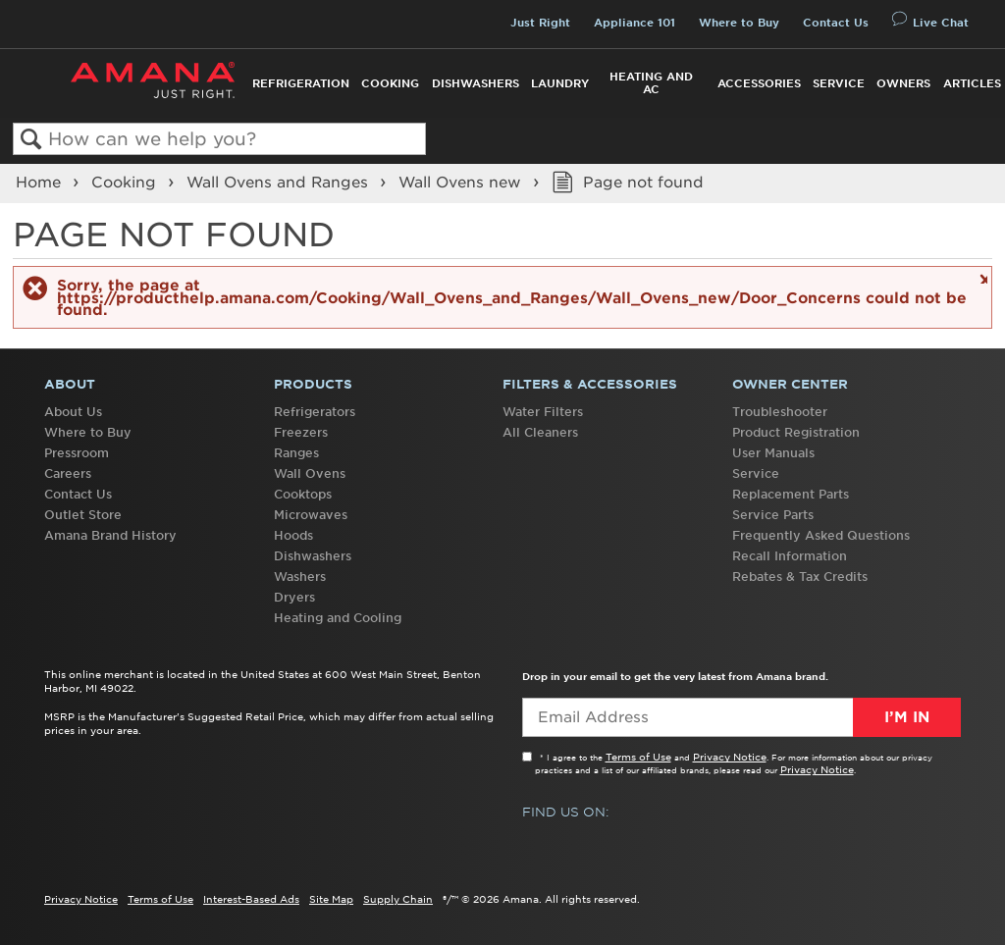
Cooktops (303, 494)
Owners (903, 83)
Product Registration (796, 432)
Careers (67, 473)
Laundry (560, 83)
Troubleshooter (779, 411)
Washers (300, 576)
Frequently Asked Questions (821, 535)
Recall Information (789, 556)
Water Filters (542, 411)
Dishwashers (475, 83)
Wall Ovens (309, 473)
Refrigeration (300, 83)
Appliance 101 (634, 22)
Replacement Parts (790, 494)
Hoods (293, 535)
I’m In (906, 717)
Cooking (390, 83)
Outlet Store (83, 514)
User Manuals (773, 453)
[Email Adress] (741, 717)
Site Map (331, 899)
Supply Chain (398, 899)
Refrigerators (314, 411)
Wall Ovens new (462, 182)
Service (839, 83)
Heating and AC (651, 83)
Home (41, 182)
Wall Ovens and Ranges (279, 182)
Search (31, 140)
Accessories (759, 83)
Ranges (296, 453)
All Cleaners (540, 432)
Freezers (301, 432)
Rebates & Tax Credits (800, 576)
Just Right (540, 22)
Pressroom (76, 453)
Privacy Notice (730, 756)
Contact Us (836, 22)
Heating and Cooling (337, 617)
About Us (73, 411)
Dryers (294, 597)
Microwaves (310, 514)
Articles (972, 83)
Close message (981, 278)
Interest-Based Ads (251, 899)
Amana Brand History (110, 535)
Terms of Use (638, 756)
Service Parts (773, 514)
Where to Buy (739, 22)
